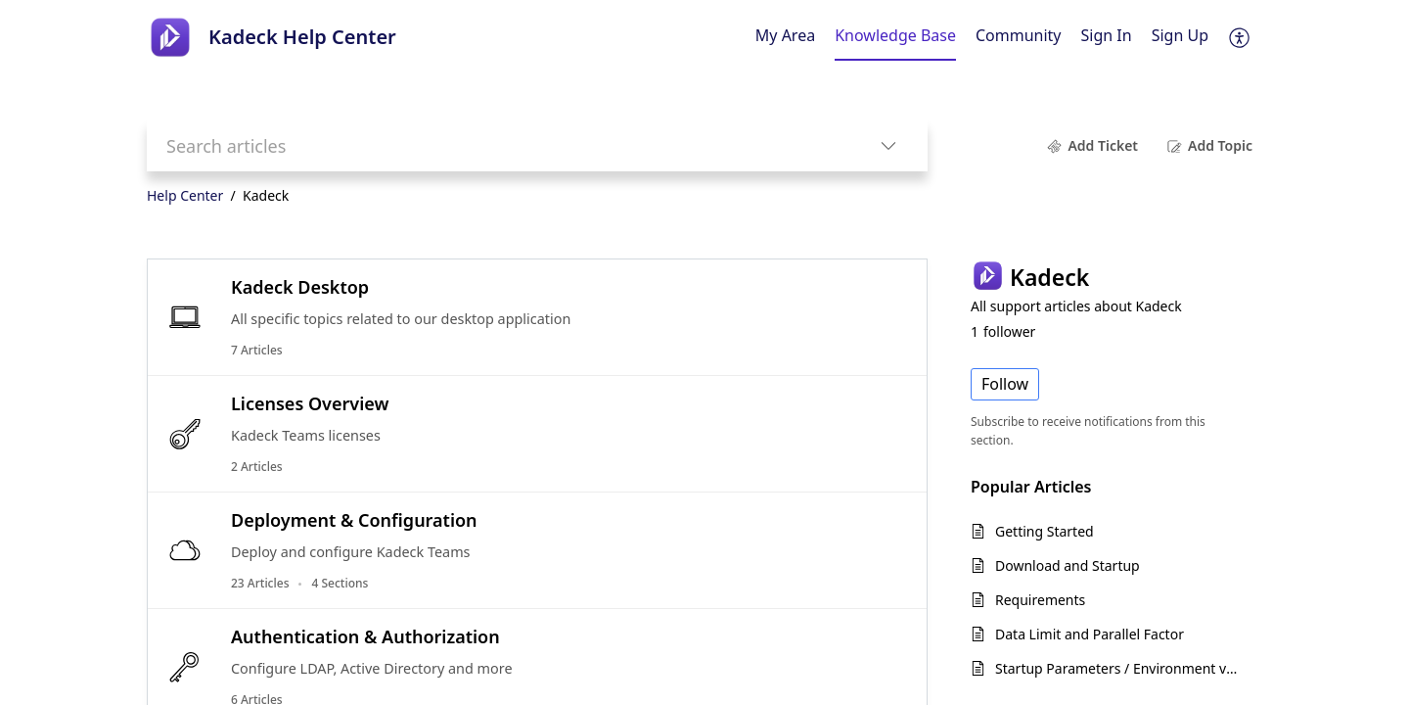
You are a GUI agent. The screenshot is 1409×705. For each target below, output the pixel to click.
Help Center (185, 195)
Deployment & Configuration (354, 520)
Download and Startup (1067, 565)
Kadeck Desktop (300, 287)
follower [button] (1003, 331)
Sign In (1106, 35)
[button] (1240, 37)
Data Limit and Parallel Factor (1089, 634)
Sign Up (1180, 35)
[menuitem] (1106, 37)
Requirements (1040, 599)
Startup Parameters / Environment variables (1119, 668)
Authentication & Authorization (365, 636)
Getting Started (1044, 531)
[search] (498, 145)
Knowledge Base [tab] (895, 35)
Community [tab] (1019, 35)
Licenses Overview (309, 403)
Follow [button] (1004, 384)
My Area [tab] (785, 35)
